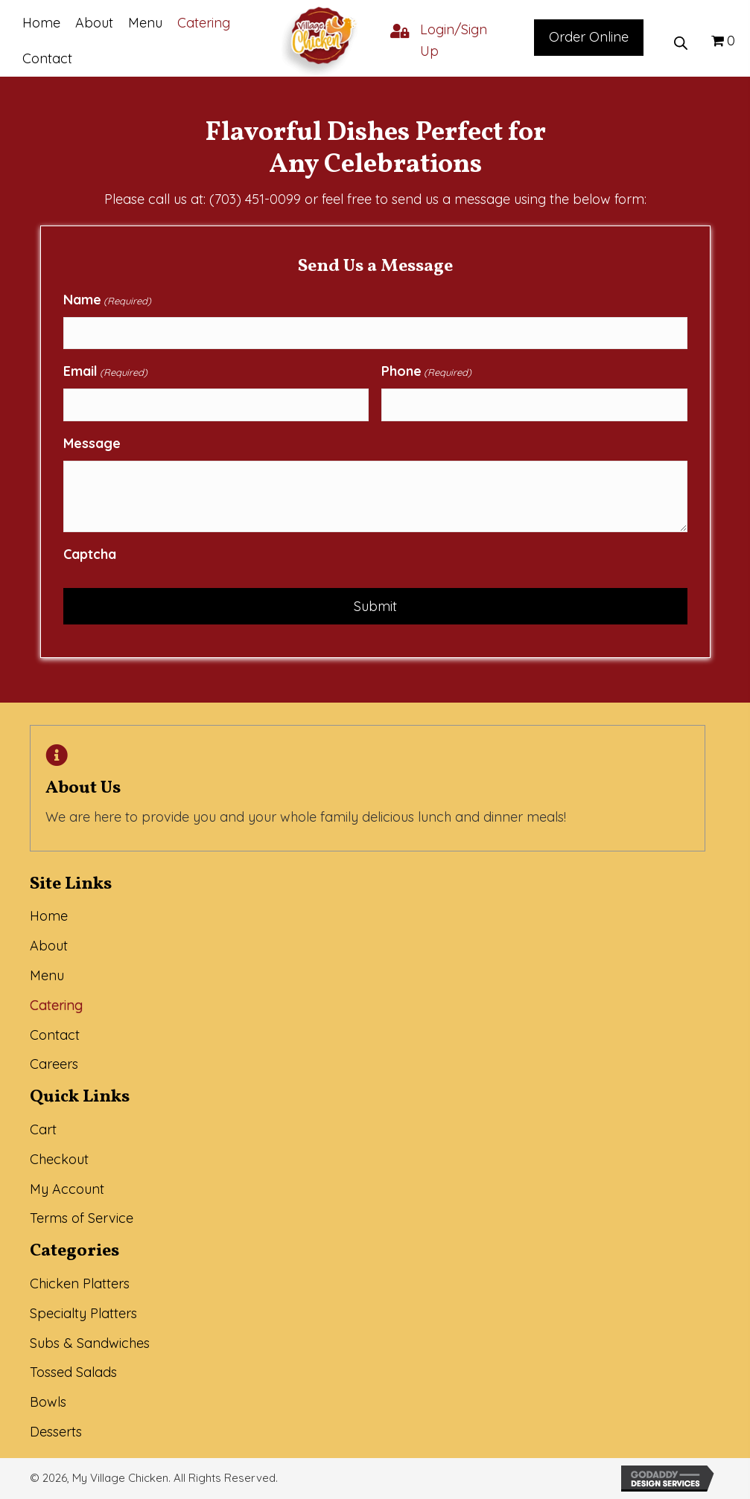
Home (49, 915)
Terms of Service (81, 1218)
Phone (426, 371)
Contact (55, 1034)
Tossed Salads (73, 1372)
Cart (43, 1129)
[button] (588, 37)
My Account (67, 1189)
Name (107, 300)
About (49, 945)
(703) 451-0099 (255, 199)
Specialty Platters (83, 1313)
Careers (54, 1064)
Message (92, 443)
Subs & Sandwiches (90, 1343)
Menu (47, 975)
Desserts (56, 1431)
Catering (56, 1005)
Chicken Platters (80, 1283)
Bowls (48, 1401)
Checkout (59, 1159)
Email (105, 371)
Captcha (89, 554)
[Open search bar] (680, 41)
